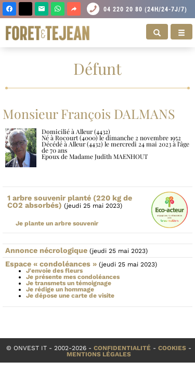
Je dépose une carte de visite (70, 295)
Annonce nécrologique (46, 250)
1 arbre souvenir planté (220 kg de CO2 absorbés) (69, 201)
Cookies (172, 348)
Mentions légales (99, 354)
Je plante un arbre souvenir (57, 223)
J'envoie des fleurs (54, 270)
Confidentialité (122, 348)
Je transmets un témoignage (68, 283)
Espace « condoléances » (51, 264)
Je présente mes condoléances (73, 276)
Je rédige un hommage (60, 289)
